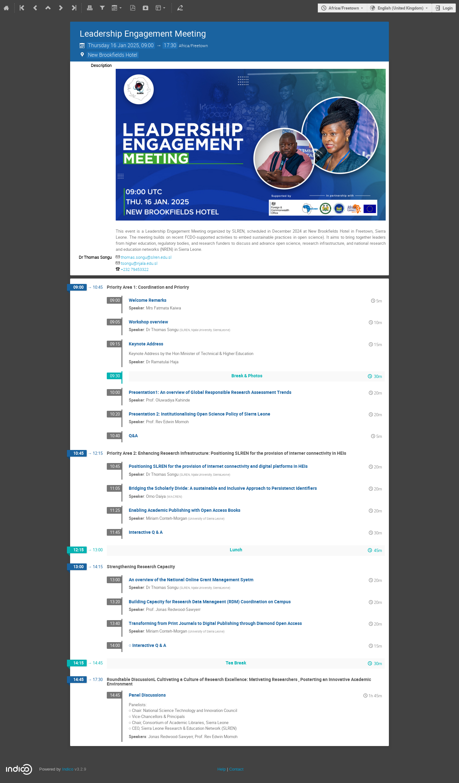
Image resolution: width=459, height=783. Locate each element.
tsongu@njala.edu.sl (139, 263)
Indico (67, 769)
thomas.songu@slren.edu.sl (146, 257)
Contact (236, 769)
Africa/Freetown (344, 8)
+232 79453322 (135, 269)
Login (448, 8)
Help (221, 769)
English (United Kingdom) (401, 8)
